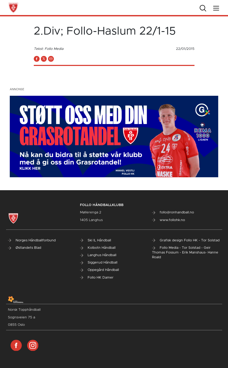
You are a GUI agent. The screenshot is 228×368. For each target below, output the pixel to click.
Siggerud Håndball (98, 262)
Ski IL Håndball (95, 240)
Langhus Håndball (98, 255)
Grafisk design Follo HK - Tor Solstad (186, 240)
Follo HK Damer (96, 277)
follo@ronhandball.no (173, 212)
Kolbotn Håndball (98, 248)
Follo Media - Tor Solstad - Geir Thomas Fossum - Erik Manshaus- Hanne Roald (185, 252)
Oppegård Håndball (99, 270)
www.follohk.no (168, 220)
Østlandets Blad (24, 248)
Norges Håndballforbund (32, 240)
